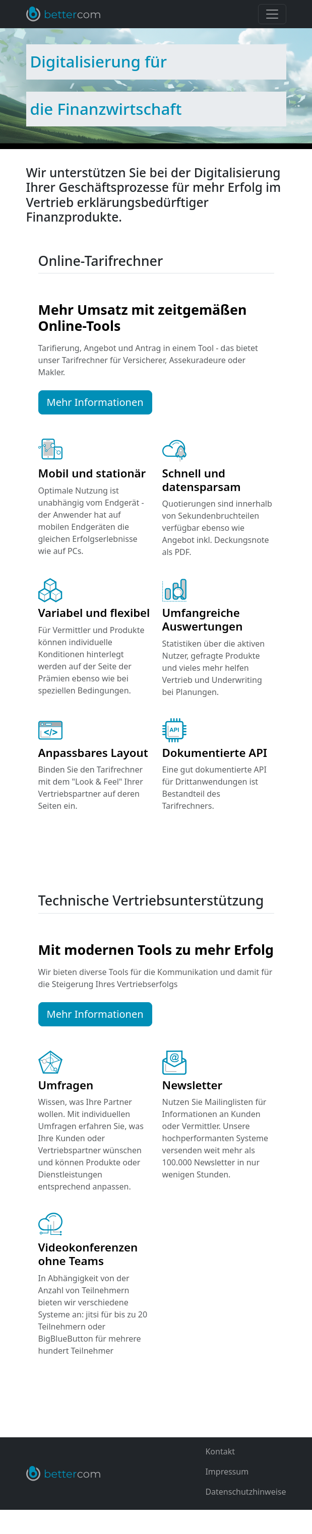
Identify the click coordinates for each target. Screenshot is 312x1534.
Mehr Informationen (95, 402)
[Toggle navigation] (272, 14)
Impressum (226, 1471)
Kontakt (220, 1451)
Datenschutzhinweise (245, 1491)
